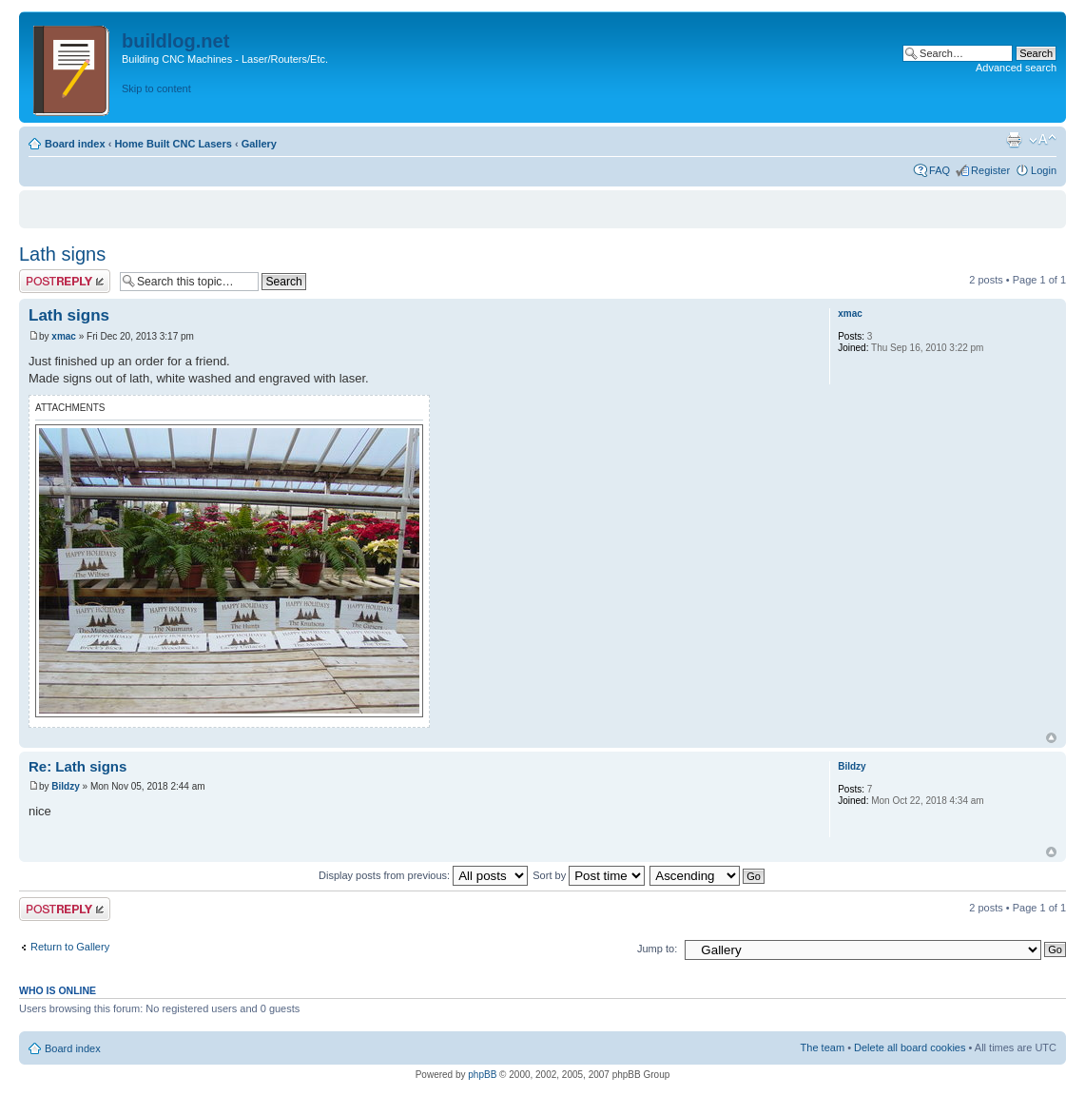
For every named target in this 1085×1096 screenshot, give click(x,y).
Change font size (1042, 139)
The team (822, 1047)
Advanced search (1016, 67)
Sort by (589, 875)
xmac (63, 336)
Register (990, 170)
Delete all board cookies (909, 1047)
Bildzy (65, 786)
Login (1043, 170)
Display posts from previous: (423, 875)
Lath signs (62, 254)
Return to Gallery (69, 946)
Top (1051, 738)
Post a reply (64, 281)
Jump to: (657, 948)
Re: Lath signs (77, 766)
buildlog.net (175, 40)
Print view (1013, 139)
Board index (75, 143)
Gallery (259, 143)
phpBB (482, 1074)
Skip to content (156, 88)
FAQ (939, 170)
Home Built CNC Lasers (172, 143)
